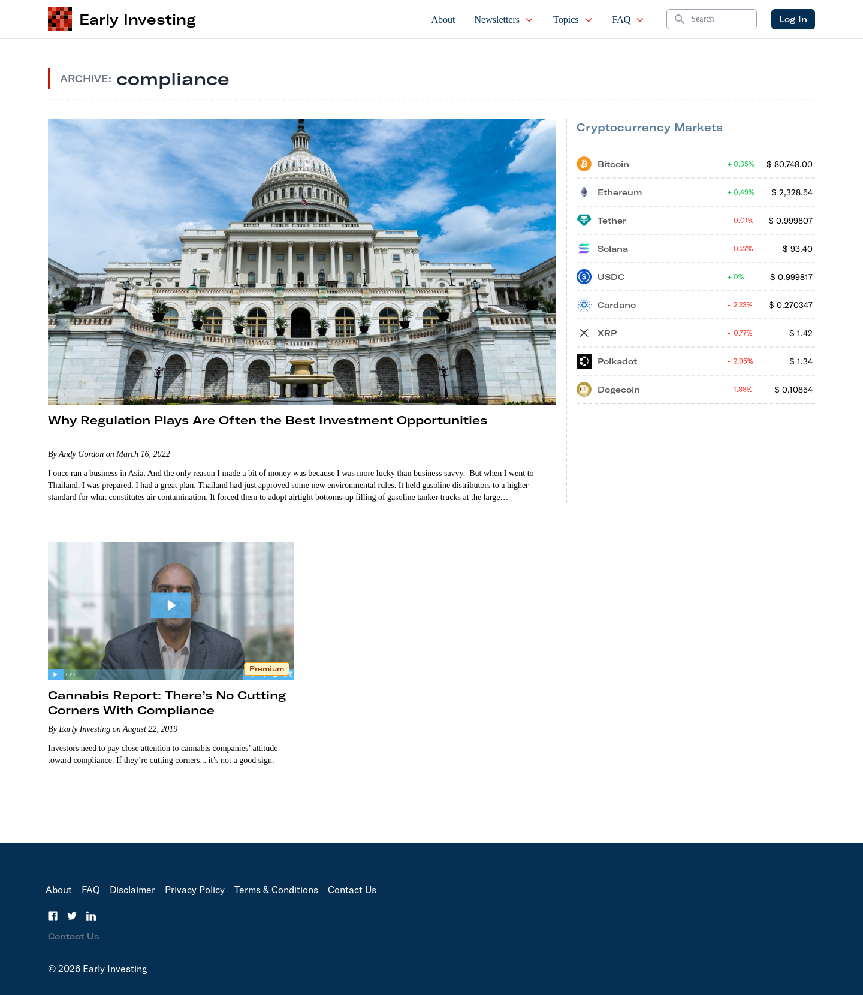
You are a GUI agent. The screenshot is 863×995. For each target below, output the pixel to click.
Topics (573, 19)
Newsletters (505, 19)
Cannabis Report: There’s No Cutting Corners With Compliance (167, 702)
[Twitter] (72, 916)
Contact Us (352, 890)
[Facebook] (53, 916)
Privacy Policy (195, 890)
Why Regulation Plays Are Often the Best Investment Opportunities (267, 419)
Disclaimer (132, 890)
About (443, 19)
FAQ (628, 19)
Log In (793, 19)
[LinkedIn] (91, 916)
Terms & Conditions (276, 890)
